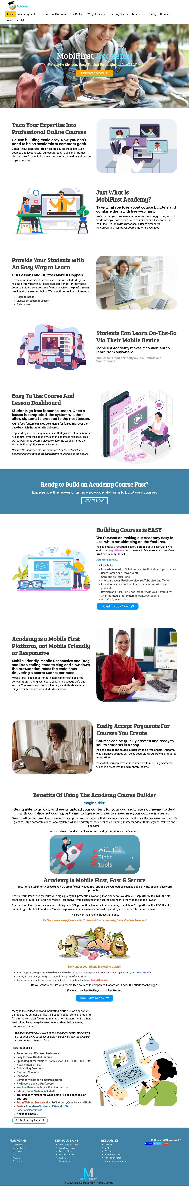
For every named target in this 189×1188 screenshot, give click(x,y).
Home (10, 14)
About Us (12, 20)
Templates (138, 14)
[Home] (18, 6)
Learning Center (118, 14)
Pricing (152, 14)
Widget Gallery (96, 14)
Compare (165, 14)
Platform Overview (55, 14)
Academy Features (29, 14)
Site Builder (77, 14)
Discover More (94, 625)
